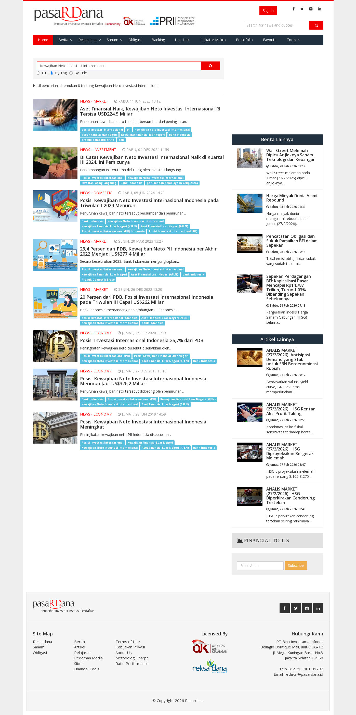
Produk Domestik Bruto (98, 279)
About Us (123, 652)
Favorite (269, 39)
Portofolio (244, 39)
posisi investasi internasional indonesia (109, 318)
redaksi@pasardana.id (304, 674)
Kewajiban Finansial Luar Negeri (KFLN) (109, 226)
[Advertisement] (277, 93)
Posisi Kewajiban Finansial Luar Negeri (161, 356)
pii (128, 129)
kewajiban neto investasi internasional (162, 129)
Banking (158, 39)
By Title (78, 72)
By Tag (58, 72)
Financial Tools (86, 668)
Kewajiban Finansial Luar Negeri (104, 274)
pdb (121, 140)
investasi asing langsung (99, 183)
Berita (63, 39)
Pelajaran (82, 652)
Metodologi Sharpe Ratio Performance (132, 660)
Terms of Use (127, 641)
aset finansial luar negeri (99, 134)
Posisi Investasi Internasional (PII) (173, 231)
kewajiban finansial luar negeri (143, 134)
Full (42, 72)
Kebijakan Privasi (130, 646)
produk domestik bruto (98, 140)
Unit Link (182, 39)
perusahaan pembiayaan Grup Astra (172, 183)
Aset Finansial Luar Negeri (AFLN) (164, 226)
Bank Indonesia (131, 183)
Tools (291, 39)
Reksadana (87, 39)
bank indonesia (180, 134)
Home (43, 39)
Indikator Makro (213, 39)
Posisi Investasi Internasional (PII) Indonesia (113, 231)
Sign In (268, 10)
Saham (112, 39)
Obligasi (134, 39)
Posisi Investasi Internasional (102, 178)
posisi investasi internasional (102, 129)
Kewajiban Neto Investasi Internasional (155, 178)
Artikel (79, 646)
